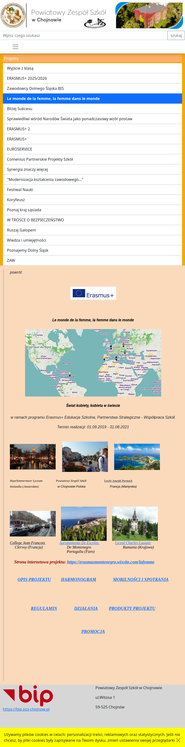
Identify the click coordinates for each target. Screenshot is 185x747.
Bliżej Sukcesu (19, 108)
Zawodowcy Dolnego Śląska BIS (35, 88)
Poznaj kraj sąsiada (24, 209)
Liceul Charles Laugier (133, 543)
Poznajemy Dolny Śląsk (27, 250)
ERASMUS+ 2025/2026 (27, 78)
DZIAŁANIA (86, 608)
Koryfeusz (16, 199)
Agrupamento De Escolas (79, 543)
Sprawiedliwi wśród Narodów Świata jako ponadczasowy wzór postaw (69, 118)
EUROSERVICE (19, 149)
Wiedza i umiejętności (26, 240)
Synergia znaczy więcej (27, 169)
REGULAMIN (44, 608)
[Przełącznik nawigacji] (15, 47)
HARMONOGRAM (78, 579)
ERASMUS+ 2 (18, 129)
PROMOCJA (93, 631)
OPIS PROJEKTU (34, 579)
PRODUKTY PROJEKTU (132, 608)
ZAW (11, 260)
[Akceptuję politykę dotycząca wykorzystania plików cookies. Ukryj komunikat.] (178, 740)
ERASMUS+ (17, 139)
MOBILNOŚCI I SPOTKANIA (141, 579)
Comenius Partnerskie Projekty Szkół (40, 159)
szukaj (176, 35)
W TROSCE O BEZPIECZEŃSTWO (35, 220)
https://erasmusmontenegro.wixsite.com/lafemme (111, 562)
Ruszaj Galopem (21, 230)
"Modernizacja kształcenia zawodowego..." (45, 179)
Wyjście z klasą (20, 68)
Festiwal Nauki (20, 189)
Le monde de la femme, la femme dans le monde (53, 98)
